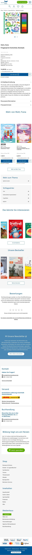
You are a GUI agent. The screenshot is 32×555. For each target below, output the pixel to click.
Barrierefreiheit (11, 550)
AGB (23, 550)
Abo (4, 504)
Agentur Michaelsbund (9, 524)
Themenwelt (6, 475)
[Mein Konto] (14, 6)
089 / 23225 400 (7, 377)
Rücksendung (15, 403)
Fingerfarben (5, 198)
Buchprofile (6, 479)
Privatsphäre (23, 548)
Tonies (4, 472)
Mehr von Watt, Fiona (16, 169)
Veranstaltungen (7, 521)
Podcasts (5, 499)
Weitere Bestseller (16, 283)
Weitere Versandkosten (8, 401)
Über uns (5, 517)
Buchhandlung (7, 526)
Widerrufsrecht (6, 403)
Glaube (5, 477)
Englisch (4, 201)
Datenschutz (15, 548)
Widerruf (18, 550)
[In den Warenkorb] (14, 74)
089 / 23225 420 (7, 421)
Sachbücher (6, 470)
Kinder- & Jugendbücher (9, 467)
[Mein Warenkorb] (22, 6)
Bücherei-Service (7, 482)
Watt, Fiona (5, 45)
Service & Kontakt (7, 380)
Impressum (8, 548)
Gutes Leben (6, 494)
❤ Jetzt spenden (22, 2)
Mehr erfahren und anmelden (16, 353)
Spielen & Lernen (6, 181)
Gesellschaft (6, 492)
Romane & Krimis (7, 465)
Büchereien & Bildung (9, 519)
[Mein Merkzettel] (18, 7)
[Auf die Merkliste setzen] (29, 74)
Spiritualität (6, 497)
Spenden (6, 514)
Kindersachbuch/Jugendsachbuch (9, 194)
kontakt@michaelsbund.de (10, 375)
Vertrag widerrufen (16, 552)
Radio (4, 502)
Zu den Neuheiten (16, 242)
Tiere (4, 191)
